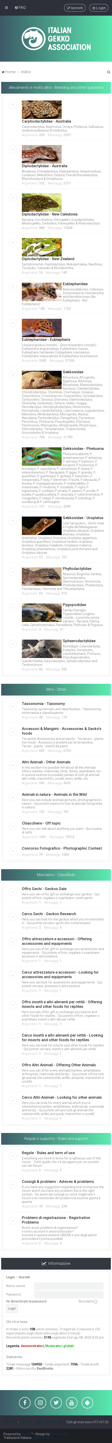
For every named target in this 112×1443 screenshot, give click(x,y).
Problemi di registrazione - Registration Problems (56, 1219)
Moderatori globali (59, 1345)
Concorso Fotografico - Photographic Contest (62, 847)
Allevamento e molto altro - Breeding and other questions (56, 87)
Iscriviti (24, 1277)
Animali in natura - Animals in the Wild (54, 794)
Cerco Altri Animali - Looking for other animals (62, 1097)
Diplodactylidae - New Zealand (48, 258)
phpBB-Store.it (42, 1438)
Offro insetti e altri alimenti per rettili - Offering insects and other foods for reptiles (62, 1004)
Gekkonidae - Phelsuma (83, 448)
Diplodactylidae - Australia (44, 165)
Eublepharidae (75, 283)
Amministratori (32, 1345)
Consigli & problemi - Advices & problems (58, 1181)
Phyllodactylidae (77, 568)
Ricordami (88, 1301)
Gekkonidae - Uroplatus (83, 517)
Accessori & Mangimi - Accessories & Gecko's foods (61, 730)
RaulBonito (45, 1368)
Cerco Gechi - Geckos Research (49, 913)
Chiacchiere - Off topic (41, 822)
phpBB (26, 1434)
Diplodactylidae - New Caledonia (50, 213)
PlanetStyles (59, 1434)
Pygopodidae (74, 604)
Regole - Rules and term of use (48, 1152)
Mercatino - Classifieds (56, 874)
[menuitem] (20, 7)
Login (10, 1277)
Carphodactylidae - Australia (46, 120)
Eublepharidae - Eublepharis (46, 339)
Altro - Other (56, 689)
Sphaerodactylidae (79, 640)
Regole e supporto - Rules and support (56, 1138)
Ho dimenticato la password (26, 1301)
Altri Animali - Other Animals (46, 761)
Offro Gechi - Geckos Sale (44, 888)
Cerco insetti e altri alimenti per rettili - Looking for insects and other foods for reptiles (62, 1037)
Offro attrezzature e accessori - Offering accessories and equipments (57, 941)
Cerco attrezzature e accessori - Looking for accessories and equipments (60, 974)
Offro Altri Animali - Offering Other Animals (59, 1064)
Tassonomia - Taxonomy (43, 703)
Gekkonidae (73, 371)
